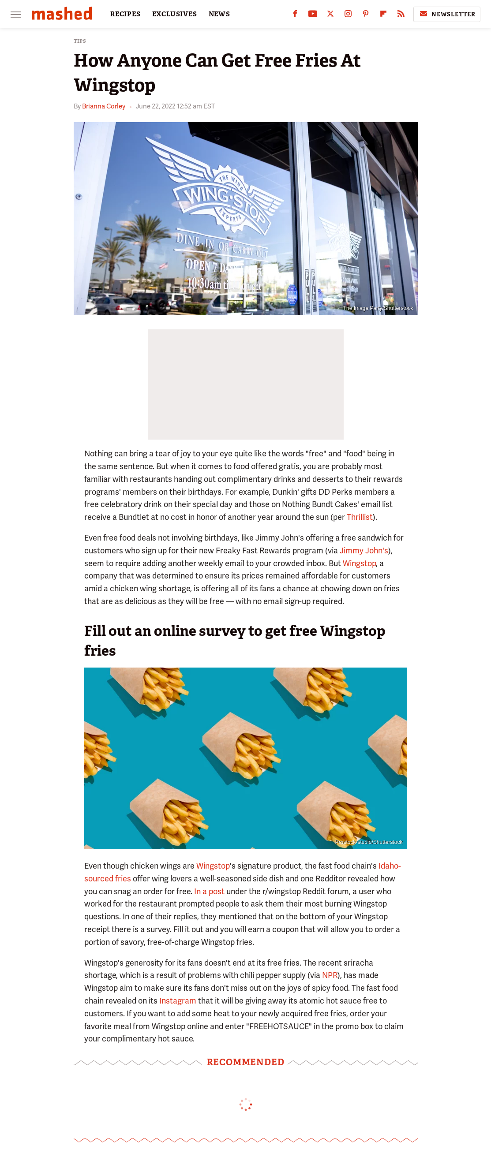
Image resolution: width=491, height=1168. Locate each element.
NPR (329, 975)
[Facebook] (295, 16)
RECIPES (125, 14)
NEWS (219, 14)
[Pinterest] (365, 16)
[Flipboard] (383, 16)
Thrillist (360, 517)
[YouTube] (312, 16)
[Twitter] (330, 16)
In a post (209, 891)
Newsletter (447, 14)
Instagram (177, 1001)
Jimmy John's (364, 550)
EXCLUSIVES (174, 14)
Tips (80, 41)
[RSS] (401, 16)
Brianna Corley (103, 106)
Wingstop (359, 563)
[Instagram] (348, 16)
